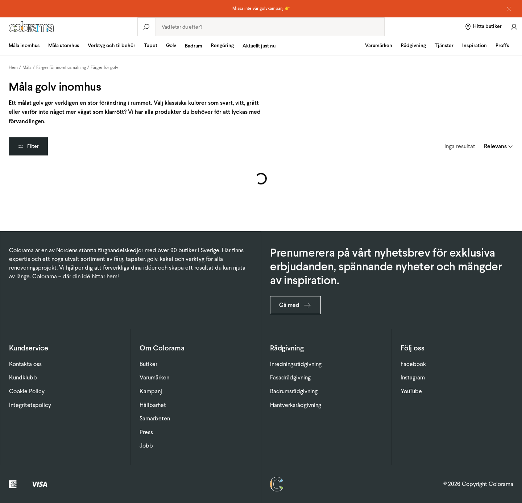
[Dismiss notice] (509, 8)
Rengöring (222, 45)
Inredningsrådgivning (296, 364)
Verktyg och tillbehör (111, 45)
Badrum (193, 45)
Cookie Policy (27, 391)
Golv (171, 45)
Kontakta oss (25, 364)
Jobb (146, 445)
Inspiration (474, 45)
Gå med (295, 305)
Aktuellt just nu (259, 45)
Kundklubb (23, 377)
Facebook (413, 364)
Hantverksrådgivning (295, 405)
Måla (27, 67)
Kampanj (151, 391)
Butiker (148, 364)
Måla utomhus (63, 45)
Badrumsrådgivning (294, 391)
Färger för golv (104, 67)
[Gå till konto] (514, 26)
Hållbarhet (153, 405)
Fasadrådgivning (290, 377)
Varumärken (378, 45)
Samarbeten (155, 418)
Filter (28, 146)
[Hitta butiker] (483, 26)
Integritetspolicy (30, 405)
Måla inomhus (24, 45)
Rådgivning (413, 45)
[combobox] (270, 27)
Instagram (413, 377)
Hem (13, 67)
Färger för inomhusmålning (61, 67)
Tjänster (444, 45)
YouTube (411, 391)
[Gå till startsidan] (68, 26)
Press (146, 432)
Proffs (502, 45)
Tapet (150, 45)
